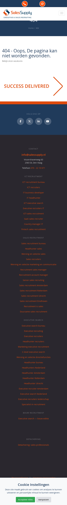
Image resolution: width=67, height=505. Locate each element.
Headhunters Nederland (33, 367)
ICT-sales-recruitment (33, 213)
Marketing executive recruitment (33, 346)
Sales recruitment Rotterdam (33, 290)
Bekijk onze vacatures (12, 61)
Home (31, 28)
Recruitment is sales (33, 306)
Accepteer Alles (25, 499)
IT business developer (33, 192)
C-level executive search (33, 352)
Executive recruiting (33, 331)
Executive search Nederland (33, 394)
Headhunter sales (33, 248)
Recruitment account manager (33, 275)
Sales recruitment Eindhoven (33, 301)
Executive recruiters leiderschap (33, 399)
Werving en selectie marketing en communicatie (33, 264)
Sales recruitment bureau (33, 243)
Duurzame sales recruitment (33, 311)
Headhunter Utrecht (33, 383)
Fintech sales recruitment (33, 229)
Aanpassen (43, 499)
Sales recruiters (33, 259)
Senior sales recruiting (33, 280)
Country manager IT (33, 224)
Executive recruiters (33, 336)
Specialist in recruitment (33, 404)
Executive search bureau (33, 325)
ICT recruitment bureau (33, 182)
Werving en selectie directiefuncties (34, 357)
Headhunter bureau (33, 362)
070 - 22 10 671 (38, 168)
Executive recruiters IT (33, 208)
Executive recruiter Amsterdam (33, 388)
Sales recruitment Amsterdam (33, 285)
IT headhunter (33, 197)
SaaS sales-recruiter (33, 218)
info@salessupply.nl (34, 154)
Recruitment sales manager (33, 269)
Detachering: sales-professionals (33, 445)
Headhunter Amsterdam (33, 373)
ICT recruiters (33, 187)
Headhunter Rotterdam (34, 378)
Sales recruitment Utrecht (33, 296)
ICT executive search (33, 203)
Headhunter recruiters (33, 341)
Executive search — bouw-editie (33, 418)
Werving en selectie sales (33, 254)
